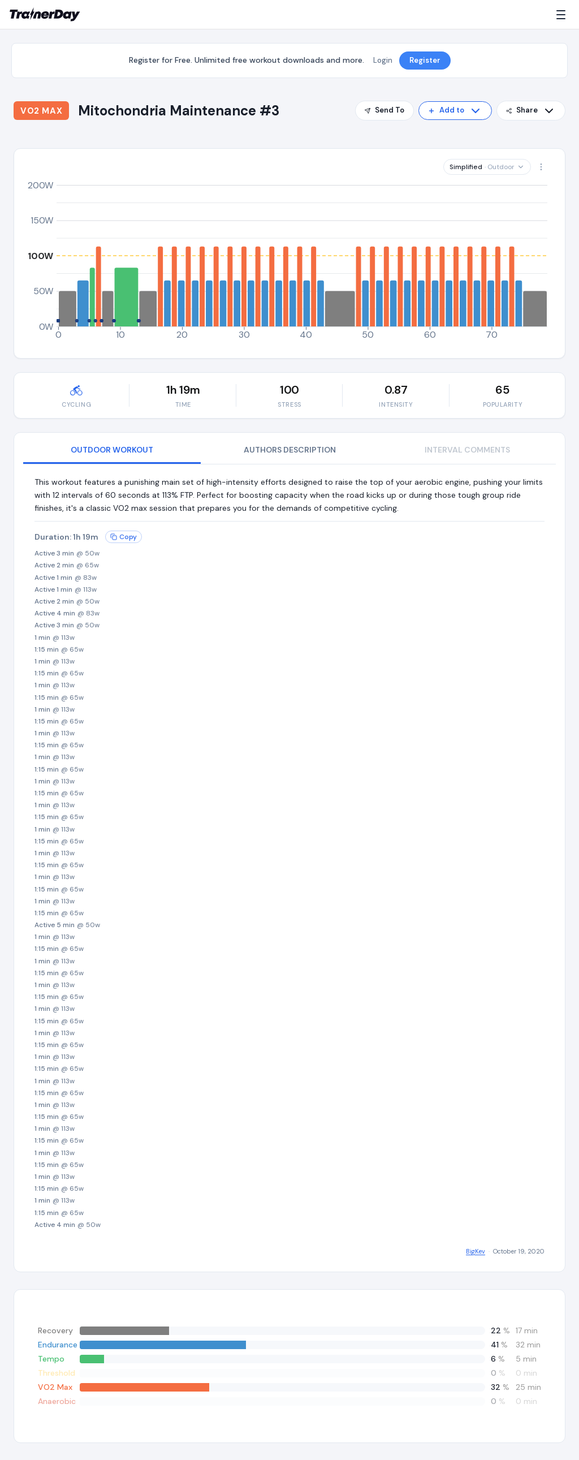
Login (382, 60)
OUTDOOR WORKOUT (112, 450)
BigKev (475, 1251)
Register (424, 60)
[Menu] (563, 14)
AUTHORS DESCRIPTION (290, 450)
